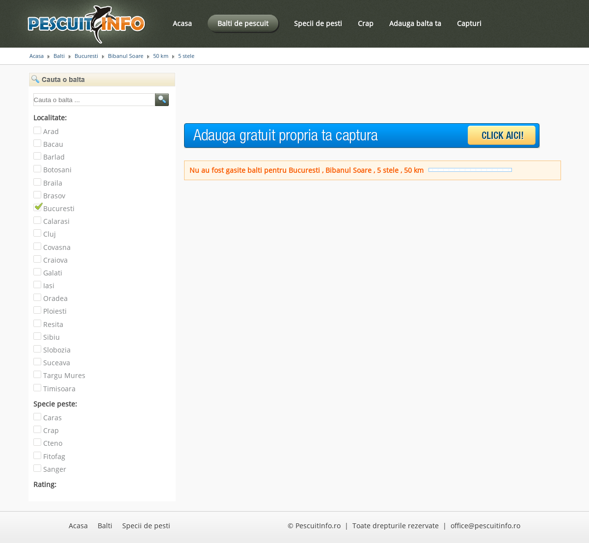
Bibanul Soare (125, 56)
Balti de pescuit (242, 23)
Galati (52, 272)
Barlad (54, 157)
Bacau (53, 144)
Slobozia (57, 349)
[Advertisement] (362, 94)
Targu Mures (64, 375)
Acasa (182, 23)
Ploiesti (55, 311)
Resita (53, 324)
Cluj (49, 234)
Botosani (57, 169)
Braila (52, 183)
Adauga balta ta (415, 23)
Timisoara (59, 388)
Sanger (54, 469)
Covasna (57, 247)
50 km (160, 56)
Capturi (469, 23)
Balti (59, 56)
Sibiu (51, 337)
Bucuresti (86, 56)
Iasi (48, 285)
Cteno (52, 443)
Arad (51, 131)
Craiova (55, 260)
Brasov (54, 195)
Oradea (55, 298)
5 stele (186, 56)
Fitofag (54, 456)
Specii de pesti (318, 23)
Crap (366, 23)
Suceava (56, 362)
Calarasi (56, 221)
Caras (52, 417)
